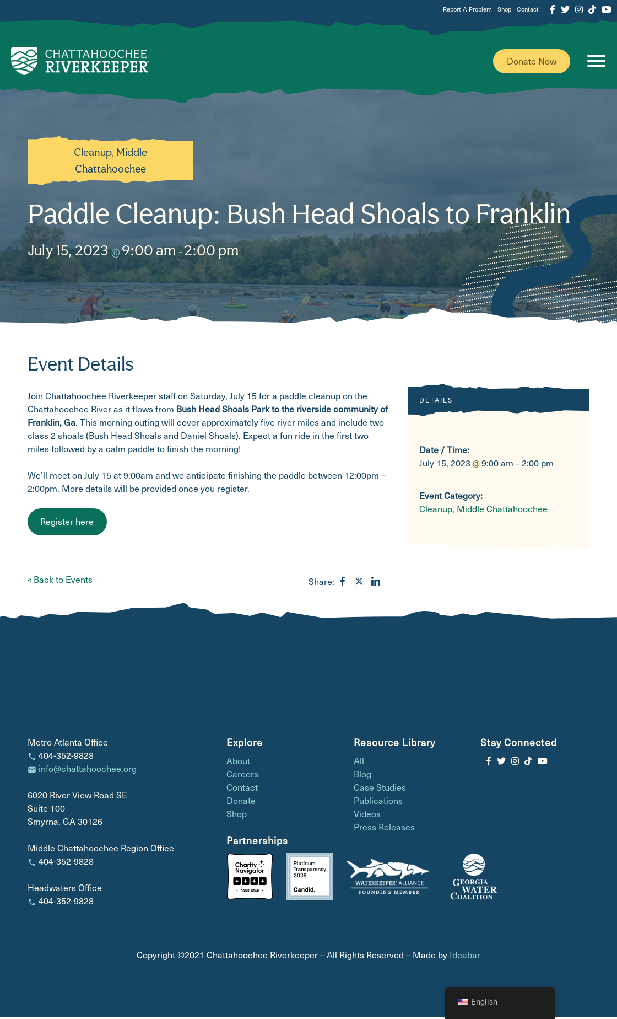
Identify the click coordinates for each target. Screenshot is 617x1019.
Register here (67, 523)
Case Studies (380, 789)
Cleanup (93, 154)
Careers (242, 776)
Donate (241, 802)
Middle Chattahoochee (502, 511)
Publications (378, 802)
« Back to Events (60, 581)
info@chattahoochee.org (88, 770)
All (359, 763)
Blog (362, 776)
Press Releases (384, 829)
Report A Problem (467, 9)
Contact (528, 9)
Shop (504, 9)
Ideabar (465, 957)
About (238, 763)
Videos (367, 816)
